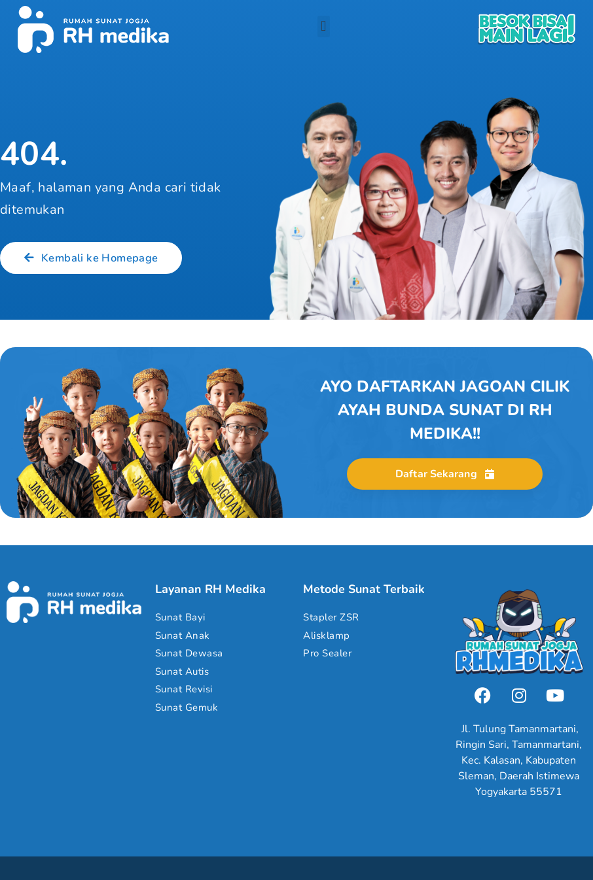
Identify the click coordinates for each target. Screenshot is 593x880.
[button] (323, 26)
